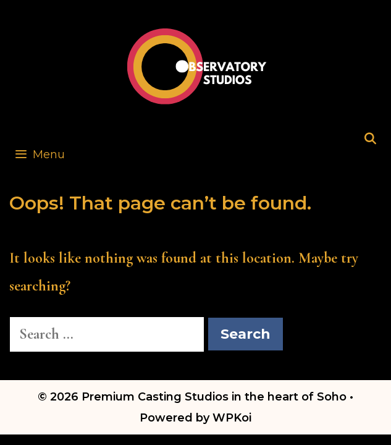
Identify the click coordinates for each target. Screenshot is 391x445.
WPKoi (231, 418)
